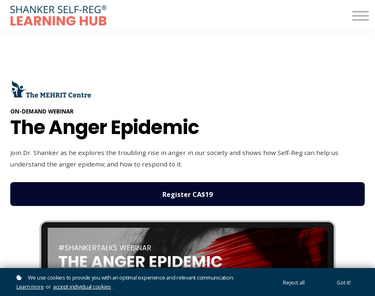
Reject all (294, 282)
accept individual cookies (82, 286)
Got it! (344, 282)
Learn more (30, 286)
